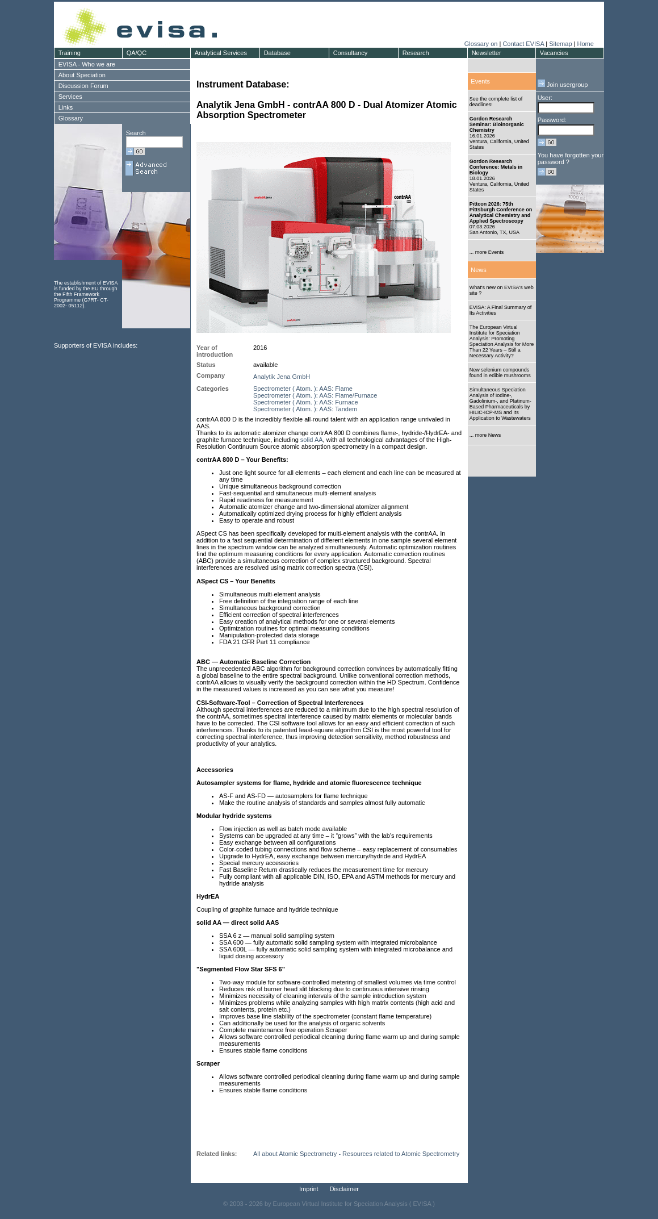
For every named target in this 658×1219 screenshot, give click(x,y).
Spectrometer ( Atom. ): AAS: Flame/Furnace (315, 395)
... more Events (487, 252)
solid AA (311, 439)
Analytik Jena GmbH (281, 376)
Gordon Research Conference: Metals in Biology (496, 167)
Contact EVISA (523, 43)
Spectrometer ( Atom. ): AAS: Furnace (305, 402)
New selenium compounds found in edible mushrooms (500, 372)
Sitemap (560, 43)
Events (480, 81)
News (479, 269)
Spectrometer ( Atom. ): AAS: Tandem (305, 409)
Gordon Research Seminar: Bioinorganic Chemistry (497, 124)
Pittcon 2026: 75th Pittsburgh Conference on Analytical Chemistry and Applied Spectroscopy (501, 212)
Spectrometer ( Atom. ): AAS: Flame (303, 388)
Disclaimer (344, 1188)
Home (585, 43)
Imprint (308, 1188)
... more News (485, 435)
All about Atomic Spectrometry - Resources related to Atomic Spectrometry (356, 1153)
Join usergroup (563, 84)
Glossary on (482, 43)
